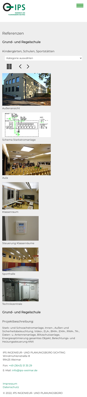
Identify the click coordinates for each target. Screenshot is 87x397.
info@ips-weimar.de (24, 370)
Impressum (10, 383)
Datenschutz (11, 387)
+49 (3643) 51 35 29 (20, 365)
